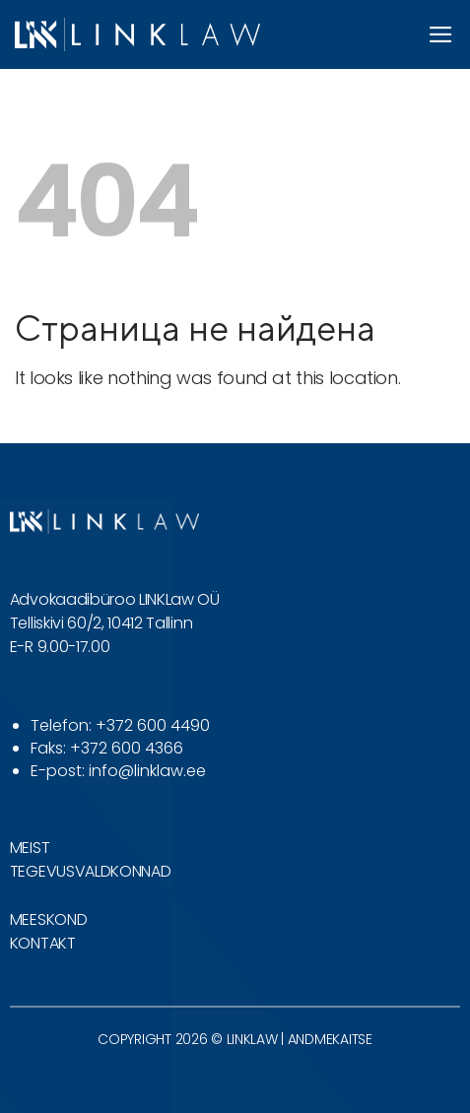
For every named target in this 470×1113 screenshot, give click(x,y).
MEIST (29, 847)
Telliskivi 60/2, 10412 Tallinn (101, 623)
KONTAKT (43, 943)
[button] (441, 34)
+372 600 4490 (153, 725)
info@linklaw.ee (147, 770)
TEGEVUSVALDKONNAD (90, 871)
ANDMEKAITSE (330, 1039)
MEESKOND (48, 919)
